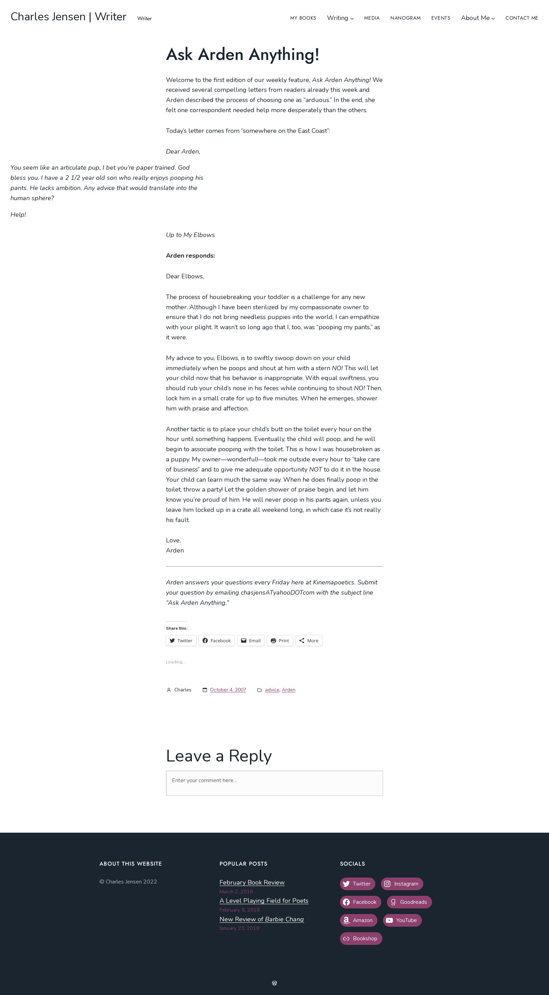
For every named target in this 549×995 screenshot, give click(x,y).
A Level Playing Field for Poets (264, 900)
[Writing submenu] (352, 18)
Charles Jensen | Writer (69, 16)
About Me (475, 18)
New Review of (262, 919)
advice (272, 689)
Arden (289, 689)
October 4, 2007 (228, 689)
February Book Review (252, 882)
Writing (337, 18)
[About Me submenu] (493, 18)
